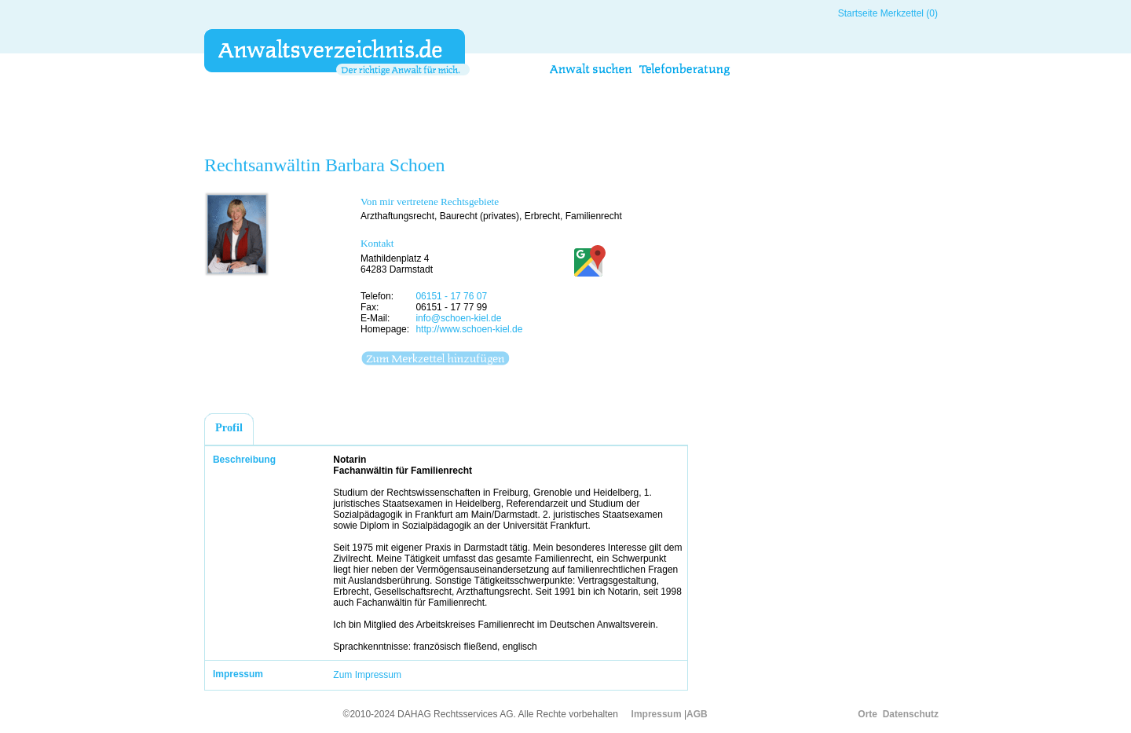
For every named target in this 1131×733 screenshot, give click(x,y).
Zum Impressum (367, 674)
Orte (867, 714)
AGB (697, 714)
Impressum (656, 714)
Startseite (858, 13)
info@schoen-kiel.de (458, 318)
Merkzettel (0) (909, 13)
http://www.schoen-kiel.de (468, 329)
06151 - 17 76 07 (451, 296)
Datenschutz (911, 714)
